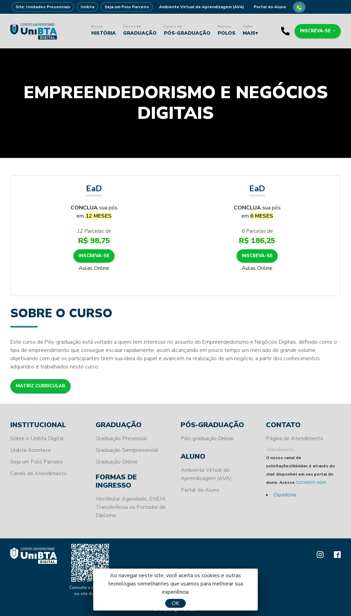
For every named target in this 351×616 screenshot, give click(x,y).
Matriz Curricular (40, 386)
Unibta (87, 7)
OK (175, 603)
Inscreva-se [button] (316, 31)
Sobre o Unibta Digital (37, 438)
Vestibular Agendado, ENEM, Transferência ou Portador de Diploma (131, 507)
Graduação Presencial (121, 438)
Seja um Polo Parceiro (127, 7)
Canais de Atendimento (38, 473)
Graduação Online (116, 462)
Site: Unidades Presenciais (42, 7)
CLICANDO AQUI (311, 482)
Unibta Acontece (30, 450)
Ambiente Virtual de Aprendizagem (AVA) (201, 7)
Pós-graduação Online (207, 438)
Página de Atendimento (294, 438)
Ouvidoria (285, 495)
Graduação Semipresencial (127, 450)
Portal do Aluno (270, 7)
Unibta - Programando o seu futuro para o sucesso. (33, 31)
